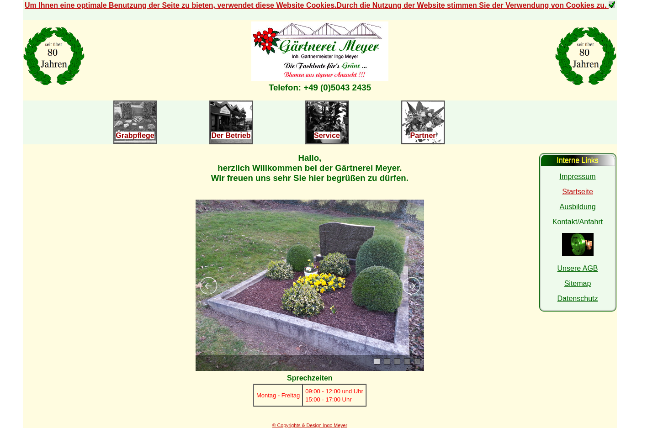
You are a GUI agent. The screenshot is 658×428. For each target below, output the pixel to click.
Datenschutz (577, 298)
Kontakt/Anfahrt (577, 222)
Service (327, 135)
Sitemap (577, 283)
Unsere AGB (577, 268)
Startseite (577, 192)
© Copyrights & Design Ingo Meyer (309, 425)
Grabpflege (135, 135)
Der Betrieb (230, 135)
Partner (422, 135)
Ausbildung (577, 207)
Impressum (577, 176)
